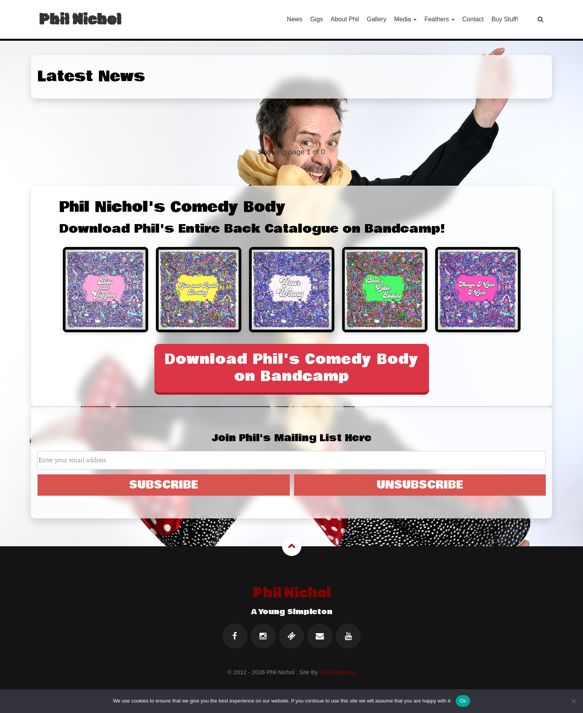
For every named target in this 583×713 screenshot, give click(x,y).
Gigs (316, 19)
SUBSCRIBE (163, 484)
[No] (573, 701)
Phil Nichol (80, 19)
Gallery (376, 19)
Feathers (439, 19)
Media (405, 19)
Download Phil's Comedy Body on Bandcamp (291, 368)
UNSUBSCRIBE (420, 484)
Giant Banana (338, 672)
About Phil (345, 19)
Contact (473, 19)
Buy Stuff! (504, 19)
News (295, 19)
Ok (463, 701)
